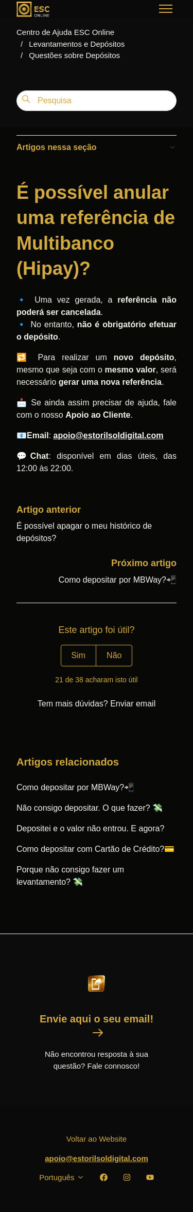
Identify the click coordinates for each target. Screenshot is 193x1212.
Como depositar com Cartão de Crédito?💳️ (95, 849)
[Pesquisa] (96, 100)
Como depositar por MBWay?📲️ (118, 579)
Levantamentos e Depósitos (77, 44)
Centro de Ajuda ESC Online (65, 32)
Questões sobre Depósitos (74, 55)
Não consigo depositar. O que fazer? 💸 (89, 808)
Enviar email (132, 703)
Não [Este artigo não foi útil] (114, 655)
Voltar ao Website (96, 1138)
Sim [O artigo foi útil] (79, 655)
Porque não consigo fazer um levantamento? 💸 (70, 875)
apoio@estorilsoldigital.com (96, 1158)
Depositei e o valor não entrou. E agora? (90, 828)
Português (61, 1177)
